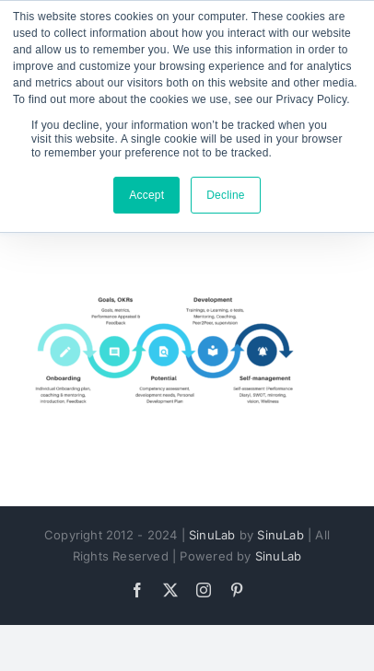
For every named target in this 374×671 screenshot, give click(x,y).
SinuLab (212, 534)
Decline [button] (225, 195)
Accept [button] (146, 195)
